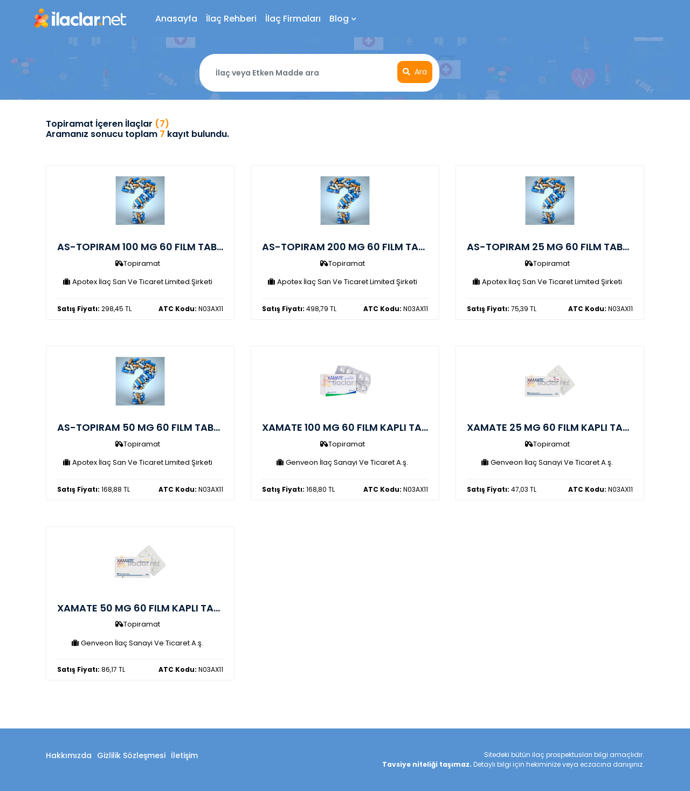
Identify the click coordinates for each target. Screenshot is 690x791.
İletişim (184, 755)
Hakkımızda (69, 755)
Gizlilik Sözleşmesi (131, 755)
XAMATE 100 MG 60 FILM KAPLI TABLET (352, 427)
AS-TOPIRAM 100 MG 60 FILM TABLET (144, 246)
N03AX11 (190, 308)
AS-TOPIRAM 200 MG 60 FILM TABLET (351, 246)
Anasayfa (176, 18)
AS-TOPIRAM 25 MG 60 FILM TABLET (552, 246)
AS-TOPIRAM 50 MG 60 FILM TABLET (143, 427)
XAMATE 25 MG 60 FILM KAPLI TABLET (555, 427)
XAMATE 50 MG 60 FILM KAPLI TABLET (146, 608)
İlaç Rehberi (231, 18)
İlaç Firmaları (293, 18)
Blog (342, 18)
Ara (415, 71)
